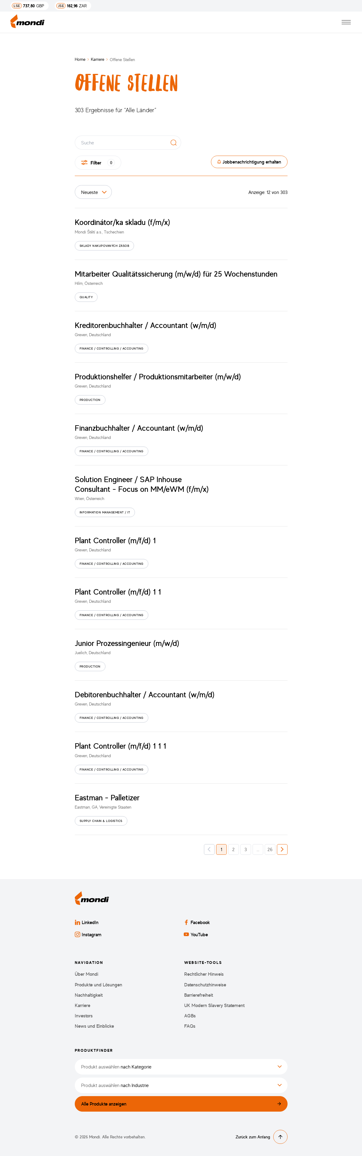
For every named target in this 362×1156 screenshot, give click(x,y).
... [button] (258, 849)
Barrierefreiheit (198, 995)
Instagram (88, 934)
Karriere (97, 59)
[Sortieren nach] (93, 192)
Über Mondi (86, 974)
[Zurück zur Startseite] (27, 22)
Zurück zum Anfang (262, 1137)
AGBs (190, 1016)
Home (80, 59)
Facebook (197, 922)
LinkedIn (86, 922)
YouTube (196, 934)
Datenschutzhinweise (205, 985)
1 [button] (221, 849)
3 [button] (245, 849)
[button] (209, 849)
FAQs (189, 1026)
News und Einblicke (94, 1026)
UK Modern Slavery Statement (214, 1005)
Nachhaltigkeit (89, 995)
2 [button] (233, 849)
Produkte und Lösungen (98, 985)
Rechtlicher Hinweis (204, 974)
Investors (84, 1016)
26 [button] (270, 849)
